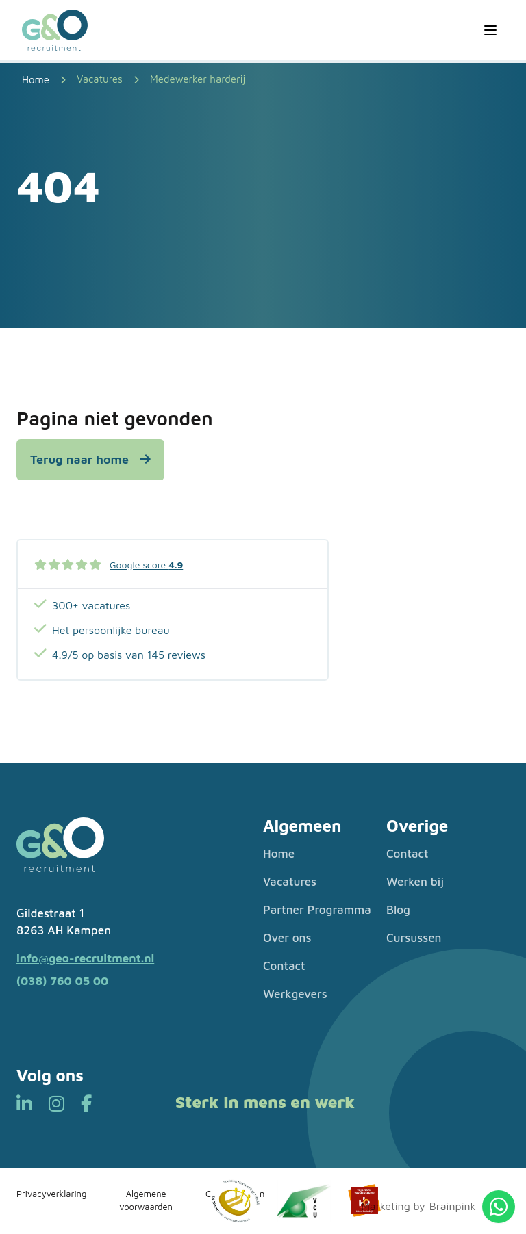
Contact (284, 966)
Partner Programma (317, 910)
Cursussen (414, 938)
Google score (146, 564)
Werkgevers (295, 994)
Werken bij (415, 882)
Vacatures (100, 79)
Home (279, 854)
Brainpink (452, 1206)
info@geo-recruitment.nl (85, 958)
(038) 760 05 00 (62, 981)
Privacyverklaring (51, 1193)
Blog (398, 910)
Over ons (287, 938)
